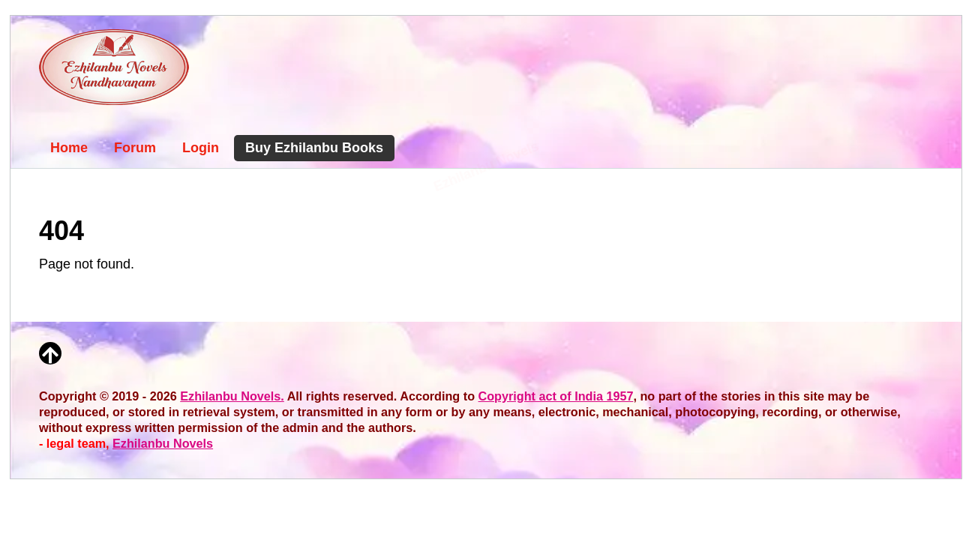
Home (69, 147)
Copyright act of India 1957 (556, 396)
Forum (135, 147)
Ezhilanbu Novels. (232, 396)
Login (200, 147)
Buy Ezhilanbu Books (314, 147)
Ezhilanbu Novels (162, 443)
